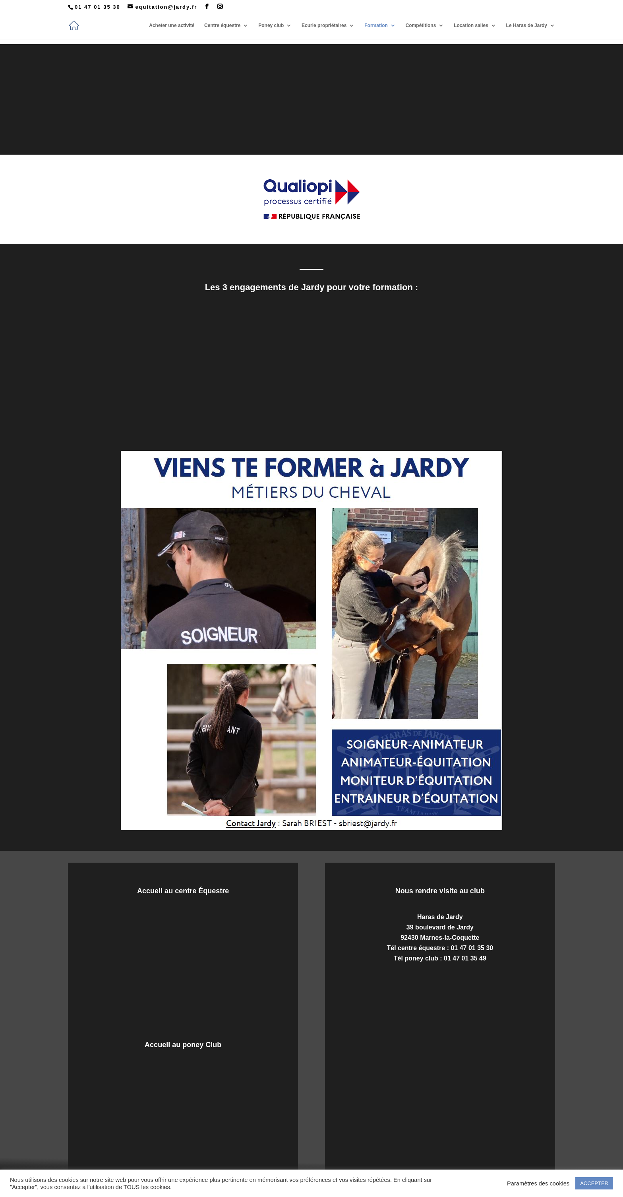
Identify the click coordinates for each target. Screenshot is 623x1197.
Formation (376, 25)
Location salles (471, 25)
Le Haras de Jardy (526, 25)
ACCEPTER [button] (594, 1183)
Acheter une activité (171, 25)
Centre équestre (222, 25)
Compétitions (421, 25)
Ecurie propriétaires (324, 25)
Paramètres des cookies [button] (538, 1183)
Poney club (271, 25)
